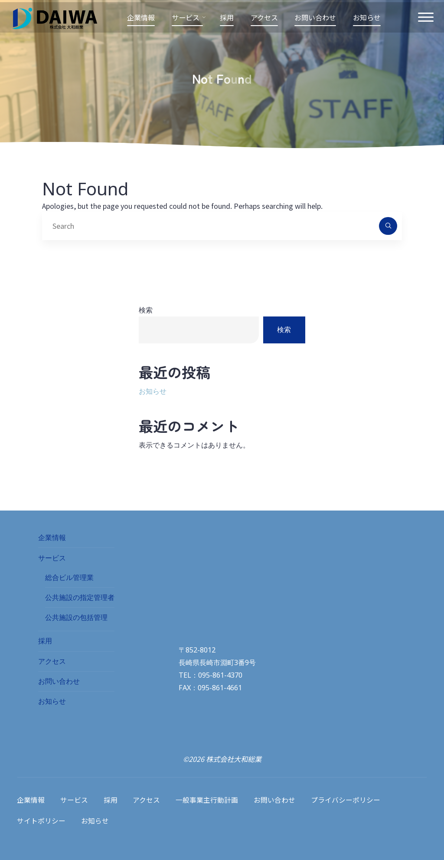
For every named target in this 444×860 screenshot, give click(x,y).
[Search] (388, 226)
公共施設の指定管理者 (79, 598)
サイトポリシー (41, 817)
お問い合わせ (59, 681)
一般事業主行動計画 (207, 799)
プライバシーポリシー (346, 799)
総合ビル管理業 (69, 578)
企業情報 (52, 538)
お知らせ (152, 391)
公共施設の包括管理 (76, 618)
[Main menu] (422, 20)
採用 (45, 641)
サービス (52, 558)
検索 (146, 310)
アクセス (52, 661)
